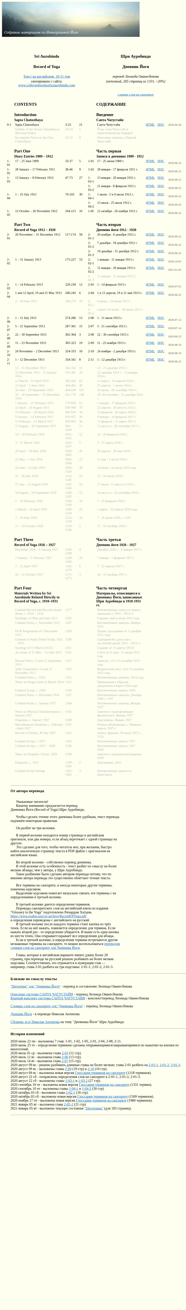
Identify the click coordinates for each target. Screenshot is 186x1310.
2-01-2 (164, 1065)
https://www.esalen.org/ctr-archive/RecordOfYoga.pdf (48, 916)
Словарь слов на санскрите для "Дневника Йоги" (47, 1006)
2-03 (65, 1053)
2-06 (65, 1057)
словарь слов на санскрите (136, 94)
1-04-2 (86, 1088)
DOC (161, 124)
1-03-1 (70, 1081)
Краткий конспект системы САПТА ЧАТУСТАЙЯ (48, 998)
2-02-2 (68, 1104)
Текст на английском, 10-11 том (46, 76)
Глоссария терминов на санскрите (100, 1073)
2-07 (65, 1061)
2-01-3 (175, 1065)
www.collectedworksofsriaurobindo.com (46, 85)
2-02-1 (70, 1092)
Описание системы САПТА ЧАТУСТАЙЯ (42, 994)
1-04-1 (73, 1088)
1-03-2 (83, 1081)
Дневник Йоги (21, 1014)
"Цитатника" (93, 1108)
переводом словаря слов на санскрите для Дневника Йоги (65, 946)
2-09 (68, 1069)
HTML (150, 124)
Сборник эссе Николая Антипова (35, 1022)
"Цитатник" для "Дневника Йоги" (35, 986)
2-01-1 (153, 1065)
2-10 (91, 1069)
